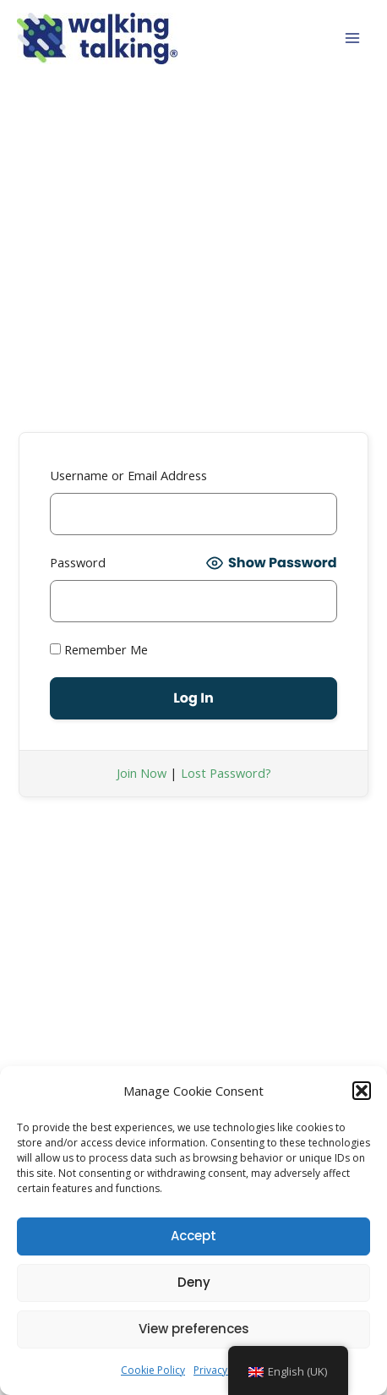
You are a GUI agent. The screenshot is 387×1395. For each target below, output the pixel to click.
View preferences (194, 1329)
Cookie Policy (153, 1370)
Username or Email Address (128, 475)
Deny (193, 1282)
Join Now (141, 772)
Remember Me (99, 649)
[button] (361, 1090)
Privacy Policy (226, 1370)
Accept (193, 1236)
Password (78, 562)
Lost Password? (226, 772)
